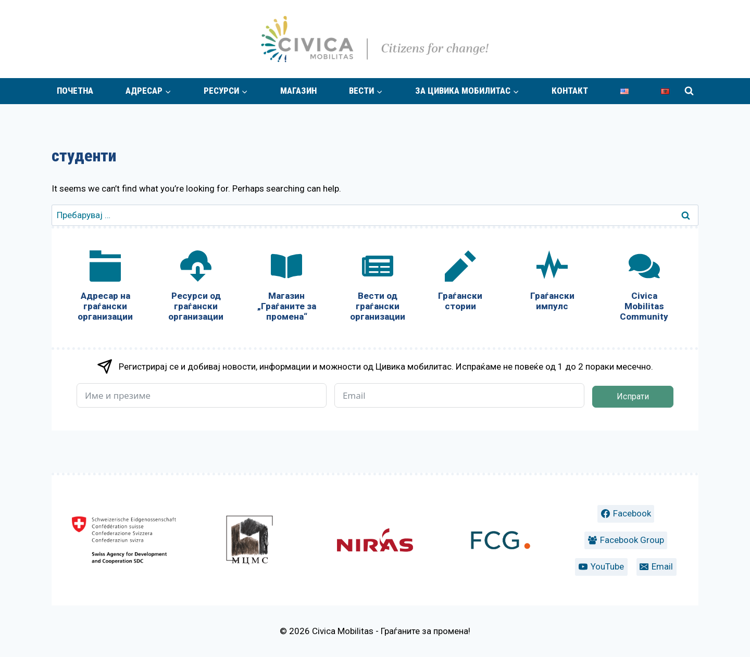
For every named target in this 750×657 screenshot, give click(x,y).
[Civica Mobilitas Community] (644, 288)
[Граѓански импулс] (552, 283)
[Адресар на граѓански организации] (105, 288)
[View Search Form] (689, 91)
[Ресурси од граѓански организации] (196, 288)
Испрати (633, 396)
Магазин (298, 90)
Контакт (570, 90)
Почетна (75, 90)
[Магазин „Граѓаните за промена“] (286, 288)
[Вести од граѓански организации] (377, 288)
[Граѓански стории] (460, 283)
